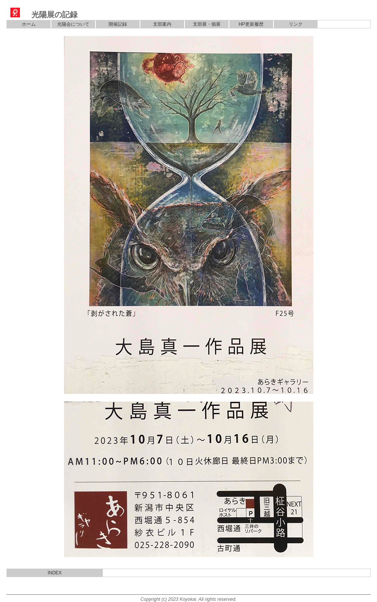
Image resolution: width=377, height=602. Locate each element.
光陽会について (73, 24)
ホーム (29, 24)
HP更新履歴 (251, 24)
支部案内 (162, 24)
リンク (296, 24)
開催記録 (118, 24)
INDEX (55, 573)
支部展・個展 (207, 24)
